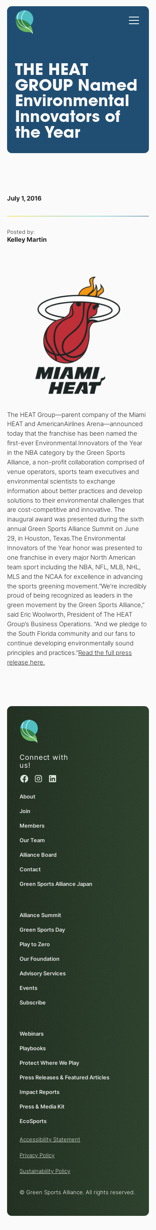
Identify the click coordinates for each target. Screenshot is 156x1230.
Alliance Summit (40, 915)
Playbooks (33, 1048)
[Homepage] (24, 20)
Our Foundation (39, 958)
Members (32, 825)
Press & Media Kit (42, 1106)
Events (28, 987)
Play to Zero (35, 944)
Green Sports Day (42, 929)
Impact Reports (39, 1092)
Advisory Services (43, 973)
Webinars (32, 1033)
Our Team (32, 840)
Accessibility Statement (50, 1139)
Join (25, 811)
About (27, 796)
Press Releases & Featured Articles (64, 1077)
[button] (132, 16)
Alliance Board (38, 854)
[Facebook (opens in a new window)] (24, 779)
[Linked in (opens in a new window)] (53, 779)
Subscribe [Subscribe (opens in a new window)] (33, 1002)
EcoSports (33, 1121)
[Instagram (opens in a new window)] (38, 779)
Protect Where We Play (49, 1062)
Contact (30, 869)
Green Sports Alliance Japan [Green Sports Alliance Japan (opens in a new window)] (56, 883)
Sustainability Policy (45, 1171)
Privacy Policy (37, 1155)
